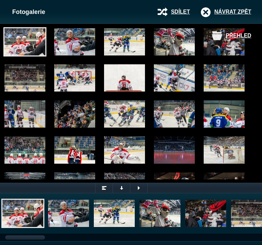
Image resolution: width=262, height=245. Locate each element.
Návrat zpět (232, 12)
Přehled (238, 35)
